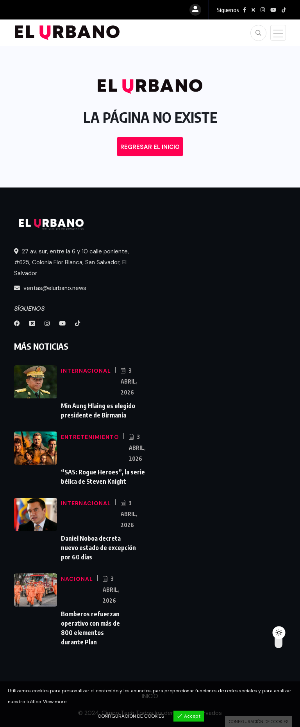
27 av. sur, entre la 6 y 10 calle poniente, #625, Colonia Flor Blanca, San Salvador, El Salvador (71, 262)
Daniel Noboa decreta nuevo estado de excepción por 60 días (98, 547)
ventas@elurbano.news (50, 288)
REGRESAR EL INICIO (150, 147)
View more (54, 702)
